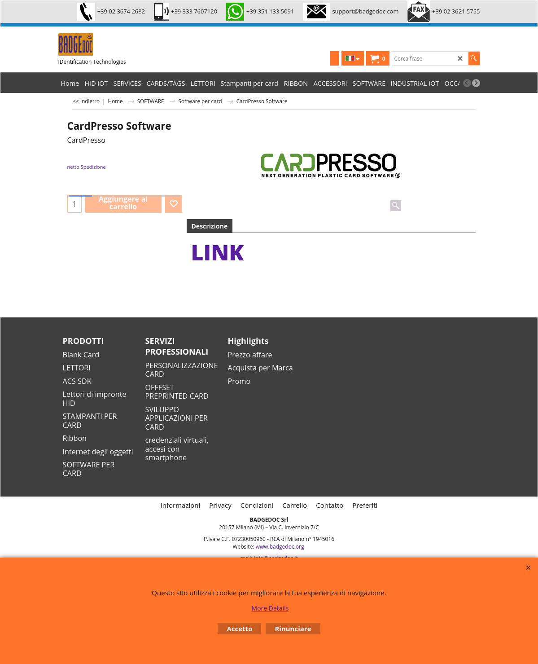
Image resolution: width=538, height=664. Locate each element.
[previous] (467, 83)
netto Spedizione (86, 166)
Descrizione (210, 226)
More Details (270, 608)
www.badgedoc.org (280, 546)
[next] (476, 83)
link (217, 252)
